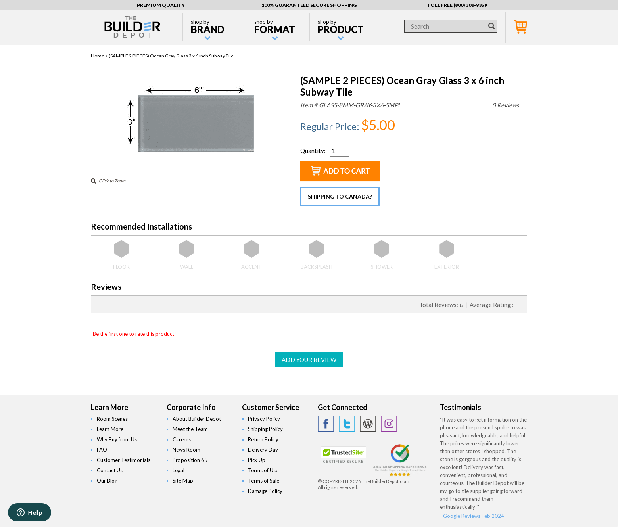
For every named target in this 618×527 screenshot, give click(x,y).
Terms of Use (263, 470)
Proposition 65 (190, 460)
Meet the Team (190, 429)
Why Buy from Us (117, 439)
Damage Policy (265, 491)
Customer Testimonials (123, 460)
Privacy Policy (264, 419)
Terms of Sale (263, 480)
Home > (100, 56)
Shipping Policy (265, 429)
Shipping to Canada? (340, 196)
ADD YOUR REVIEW (309, 359)
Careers (182, 439)
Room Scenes (112, 419)
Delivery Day (263, 450)
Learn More (110, 429)
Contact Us (110, 470)
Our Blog (107, 480)
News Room (186, 450)
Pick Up (256, 460)
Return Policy (263, 439)
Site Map (183, 480)
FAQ (102, 450)
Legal (178, 470)
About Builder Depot (197, 419)
